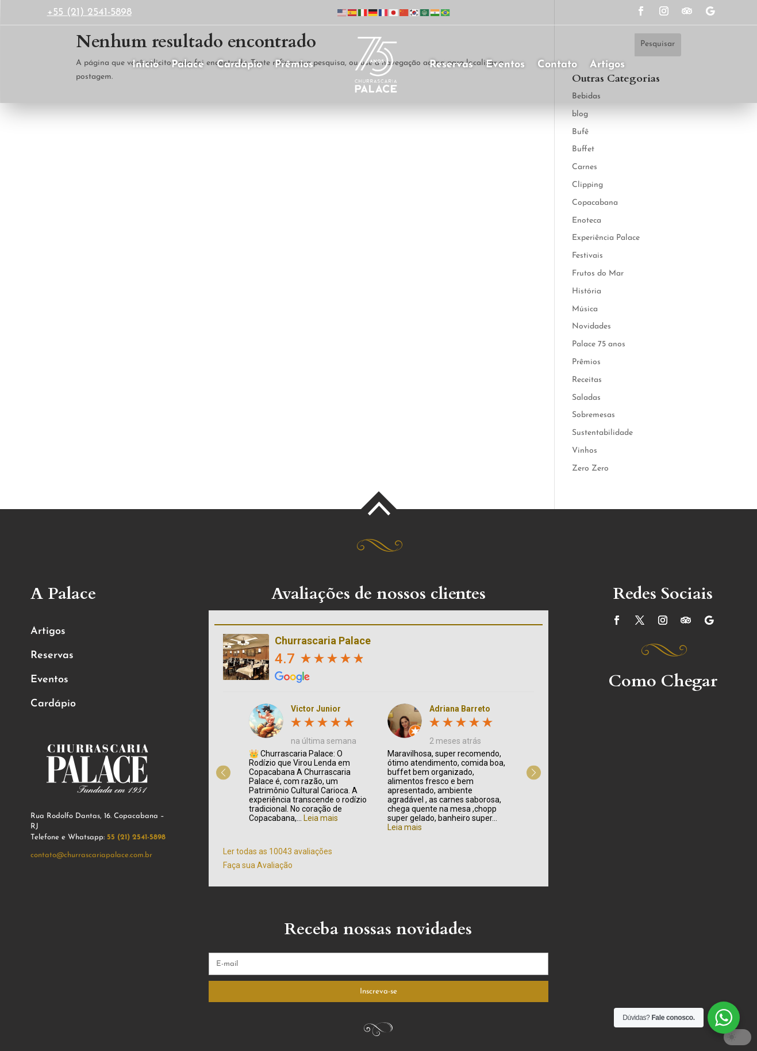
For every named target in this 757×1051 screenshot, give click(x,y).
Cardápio (239, 64)
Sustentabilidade (602, 433)
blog (580, 114)
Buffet (583, 149)
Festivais (587, 255)
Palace (187, 64)
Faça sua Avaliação (258, 865)
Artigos (607, 64)
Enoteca (586, 220)
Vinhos (584, 450)
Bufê (580, 132)
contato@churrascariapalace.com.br (91, 855)
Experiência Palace (606, 238)
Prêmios (294, 64)
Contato (557, 64)
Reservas (451, 64)
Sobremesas (593, 415)
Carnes (584, 167)
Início (145, 64)
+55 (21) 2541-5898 (89, 12)
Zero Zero (590, 468)
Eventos (505, 64)
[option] (309, 763)
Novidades (591, 326)
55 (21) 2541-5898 (136, 837)
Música (585, 309)
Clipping (587, 185)
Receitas (587, 380)
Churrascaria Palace (323, 641)
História (586, 291)
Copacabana (595, 202)
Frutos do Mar (598, 273)
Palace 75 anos (598, 344)
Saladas (586, 397)
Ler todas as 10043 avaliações (277, 851)
